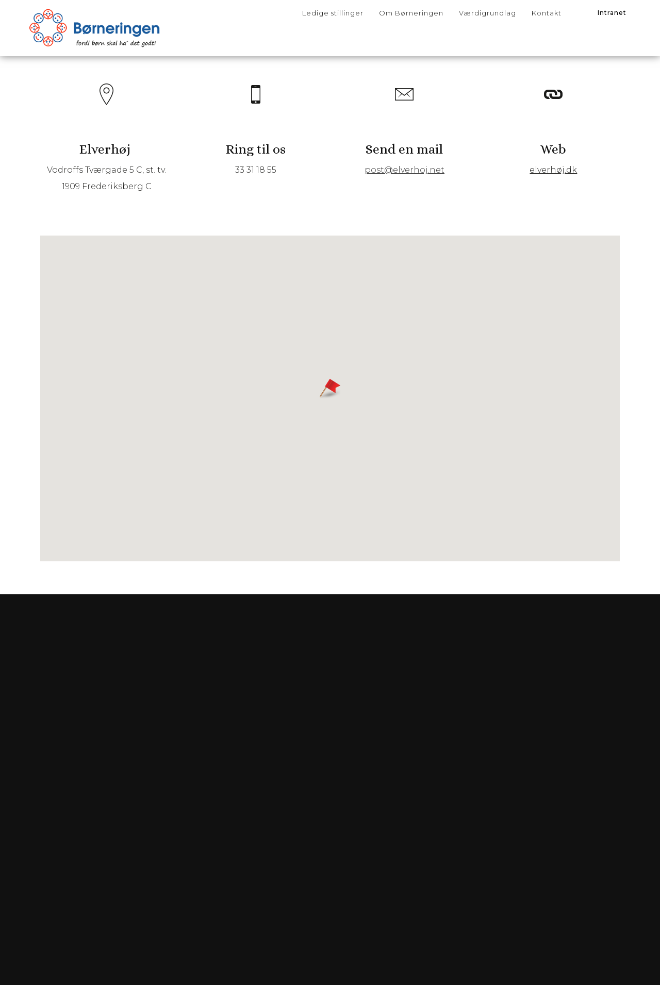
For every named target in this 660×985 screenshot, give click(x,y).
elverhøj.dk (550, 182)
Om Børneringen (411, 13)
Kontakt (547, 13)
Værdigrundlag (487, 13)
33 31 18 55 (256, 182)
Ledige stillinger (333, 13)
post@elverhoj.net (403, 182)
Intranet (612, 12)
